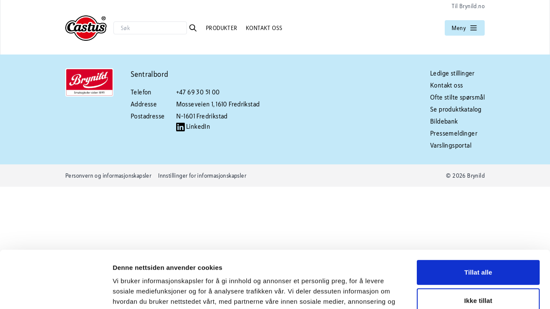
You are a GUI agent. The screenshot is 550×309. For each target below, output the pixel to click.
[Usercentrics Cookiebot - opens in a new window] (55, 292)
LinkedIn (193, 126)
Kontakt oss (264, 28)
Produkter (222, 28)
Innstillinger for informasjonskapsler (202, 175)
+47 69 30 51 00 (198, 92)
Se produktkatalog (456, 109)
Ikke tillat (478, 246)
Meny (465, 28)
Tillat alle (478, 218)
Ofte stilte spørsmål (457, 97)
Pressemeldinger (453, 133)
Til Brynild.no (468, 6)
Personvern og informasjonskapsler (108, 175)
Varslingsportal (450, 145)
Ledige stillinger (452, 73)
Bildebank (444, 121)
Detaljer (125, 292)
